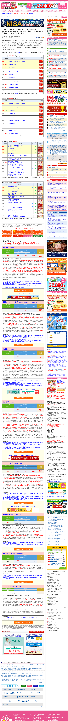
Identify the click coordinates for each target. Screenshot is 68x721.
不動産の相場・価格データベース (54, 591)
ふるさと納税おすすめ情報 (53, 541)
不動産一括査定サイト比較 (53, 580)
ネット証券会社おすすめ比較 (54, 517)
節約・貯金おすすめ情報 (53, 542)
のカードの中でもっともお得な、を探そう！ (57, 56)
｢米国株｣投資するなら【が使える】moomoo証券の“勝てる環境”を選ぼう (57, 51)
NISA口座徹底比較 (52, 523)
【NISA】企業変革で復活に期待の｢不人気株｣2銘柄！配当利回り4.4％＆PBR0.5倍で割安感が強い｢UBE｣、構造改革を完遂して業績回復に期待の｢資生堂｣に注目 (58, 152)
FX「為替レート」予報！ (52, 630)
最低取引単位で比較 (52, 603)
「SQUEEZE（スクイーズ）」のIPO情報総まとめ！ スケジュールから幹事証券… (57, 119)
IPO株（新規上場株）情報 (53, 719)
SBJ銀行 (57, 235)
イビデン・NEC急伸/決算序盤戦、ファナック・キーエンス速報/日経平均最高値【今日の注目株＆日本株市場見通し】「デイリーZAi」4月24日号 (57, 44)
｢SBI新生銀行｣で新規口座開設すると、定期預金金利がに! (57, 65)
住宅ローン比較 (50, 573)
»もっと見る (42, 682)
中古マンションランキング (53, 583)
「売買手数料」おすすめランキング (55, 610)
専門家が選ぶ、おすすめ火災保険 (54, 585)
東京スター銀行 (57, 223)
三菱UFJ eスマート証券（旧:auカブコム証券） (57, 206)
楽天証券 (5, 704)
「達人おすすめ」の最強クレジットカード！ (39, 717)
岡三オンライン (21, 692)
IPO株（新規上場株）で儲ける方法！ (56, 519)
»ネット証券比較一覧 (51, 209)
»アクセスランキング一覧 (62, 161)
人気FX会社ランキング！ (53, 597)
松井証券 (33, 696)
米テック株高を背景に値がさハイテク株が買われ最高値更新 (57, 170)
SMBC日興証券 (21, 689)
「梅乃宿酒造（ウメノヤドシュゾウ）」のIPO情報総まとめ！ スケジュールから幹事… (57, 116)
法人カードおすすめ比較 (53, 532)
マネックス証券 (7, 701)
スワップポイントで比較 (53, 601)
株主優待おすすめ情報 (52, 520)
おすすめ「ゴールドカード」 (54, 619)
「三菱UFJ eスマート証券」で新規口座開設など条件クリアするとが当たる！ (57, 53)
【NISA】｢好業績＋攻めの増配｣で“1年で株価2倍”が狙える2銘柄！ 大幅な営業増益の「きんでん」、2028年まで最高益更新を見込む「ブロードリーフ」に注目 (58, 142)
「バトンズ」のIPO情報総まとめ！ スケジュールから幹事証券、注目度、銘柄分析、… (57, 125)
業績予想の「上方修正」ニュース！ (54, 613)
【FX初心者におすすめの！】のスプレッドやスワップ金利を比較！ (57, 73)
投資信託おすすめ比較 (52, 522)
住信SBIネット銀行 (57, 227)
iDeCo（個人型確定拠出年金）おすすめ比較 (57, 525)
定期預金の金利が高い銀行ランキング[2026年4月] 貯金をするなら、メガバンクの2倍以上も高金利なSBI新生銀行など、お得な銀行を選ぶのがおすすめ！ (58, 136)
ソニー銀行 (57, 219)
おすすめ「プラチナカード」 (54, 621)
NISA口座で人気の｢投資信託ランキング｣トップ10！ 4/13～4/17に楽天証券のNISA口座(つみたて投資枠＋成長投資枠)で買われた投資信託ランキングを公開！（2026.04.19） (22, 665)
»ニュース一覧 (50, 176)
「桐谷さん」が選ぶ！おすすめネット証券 (22, 718)
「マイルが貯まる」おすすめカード (55, 618)
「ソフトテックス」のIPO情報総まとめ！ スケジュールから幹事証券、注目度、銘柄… (57, 128)
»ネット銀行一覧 (63, 237)
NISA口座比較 (51, 715)
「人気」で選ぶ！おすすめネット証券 (21, 717)
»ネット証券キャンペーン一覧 (60, 209)
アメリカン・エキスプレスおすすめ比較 (56, 531)
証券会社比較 (16, 715)
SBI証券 (33, 689)
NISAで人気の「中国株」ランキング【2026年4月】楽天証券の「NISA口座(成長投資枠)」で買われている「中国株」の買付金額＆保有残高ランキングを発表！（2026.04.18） (22, 669)
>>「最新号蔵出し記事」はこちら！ (53, 481)
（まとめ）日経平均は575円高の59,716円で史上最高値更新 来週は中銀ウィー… (57, 173)
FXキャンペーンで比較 (53, 624)
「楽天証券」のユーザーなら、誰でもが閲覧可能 (57, 68)
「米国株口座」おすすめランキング (55, 612)
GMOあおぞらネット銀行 (57, 231)
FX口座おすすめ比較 (51, 595)
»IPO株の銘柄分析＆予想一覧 (61, 130)
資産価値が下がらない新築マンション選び (57, 540)
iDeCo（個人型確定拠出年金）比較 (55, 717)
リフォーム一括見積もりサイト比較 (54, 588)
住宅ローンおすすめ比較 (53, 537)
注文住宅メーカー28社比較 (53, 589)
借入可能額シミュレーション (54, 577)
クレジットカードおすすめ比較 (54, 529)
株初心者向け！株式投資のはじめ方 (55, 526)
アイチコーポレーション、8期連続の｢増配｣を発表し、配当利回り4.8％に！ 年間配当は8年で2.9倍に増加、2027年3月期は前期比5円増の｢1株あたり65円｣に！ (58, 157)
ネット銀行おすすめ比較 (53, 535)
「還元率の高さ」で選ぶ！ (36, 718)
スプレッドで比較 (51, 600)
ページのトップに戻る (40, 657)
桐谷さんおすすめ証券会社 (53, 528)
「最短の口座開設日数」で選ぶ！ (20, 720)
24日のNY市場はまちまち (53, 167)
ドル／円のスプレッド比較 (53, 628)
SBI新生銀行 (57, 215)
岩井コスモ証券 (7, 689)
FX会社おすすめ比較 (51, 622)
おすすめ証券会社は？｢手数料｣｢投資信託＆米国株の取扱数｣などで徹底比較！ (57, 62)
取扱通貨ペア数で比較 (52, 627)
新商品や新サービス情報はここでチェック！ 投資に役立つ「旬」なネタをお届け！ (57, 40)
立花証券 (5, 696)
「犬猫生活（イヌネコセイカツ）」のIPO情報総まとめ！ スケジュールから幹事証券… (57, 122)
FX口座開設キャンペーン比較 (54, 598)
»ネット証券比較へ (39, 706)
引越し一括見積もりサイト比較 (53, 586)
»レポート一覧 (56, 176)
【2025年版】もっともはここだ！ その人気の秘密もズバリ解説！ (57, 70)
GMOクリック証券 (35, 692)
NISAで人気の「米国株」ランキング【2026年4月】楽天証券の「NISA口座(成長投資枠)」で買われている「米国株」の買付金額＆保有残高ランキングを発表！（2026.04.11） (22, 676)
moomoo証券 (34, 701)
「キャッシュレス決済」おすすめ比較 (56, 534)
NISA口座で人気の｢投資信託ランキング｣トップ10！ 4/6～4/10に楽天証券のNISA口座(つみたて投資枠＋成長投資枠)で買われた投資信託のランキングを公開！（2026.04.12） (22, 672)
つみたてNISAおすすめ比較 (54, 714)
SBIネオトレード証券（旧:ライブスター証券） (57, 564)
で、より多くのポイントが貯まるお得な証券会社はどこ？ (57, 59)
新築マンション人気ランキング (53, 582)
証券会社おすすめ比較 (52, 609)
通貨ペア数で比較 (51, 604)
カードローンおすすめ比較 (53, 544)
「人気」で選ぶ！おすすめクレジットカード (39, 720)
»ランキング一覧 (62, 176)
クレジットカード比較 (35, 715)
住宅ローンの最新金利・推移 (54, 574)
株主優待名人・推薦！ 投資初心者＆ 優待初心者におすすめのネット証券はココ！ (57, 76)
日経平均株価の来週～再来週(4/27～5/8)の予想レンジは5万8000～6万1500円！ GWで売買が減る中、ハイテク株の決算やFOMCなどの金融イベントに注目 (58, 147)
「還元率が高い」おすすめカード (55, 616)
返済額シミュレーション (53, 576)
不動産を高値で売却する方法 (54, 538)
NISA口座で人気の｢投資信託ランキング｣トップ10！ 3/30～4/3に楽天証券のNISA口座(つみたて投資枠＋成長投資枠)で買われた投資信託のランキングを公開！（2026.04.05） (22, 680)
